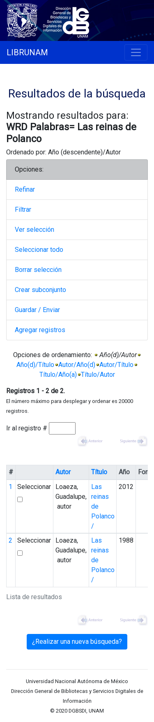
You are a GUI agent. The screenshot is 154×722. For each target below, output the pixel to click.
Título (99, 472)
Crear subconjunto (40, 290)
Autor (63, 472)
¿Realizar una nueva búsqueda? (77, 641)
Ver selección (34, 229)
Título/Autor (98, 374)
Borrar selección (38, 270)
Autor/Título (116, 365)
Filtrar (23, 209)
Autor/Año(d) (76, 365)
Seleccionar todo (39, 249)
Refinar (25, 189)
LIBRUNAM (27, 52)
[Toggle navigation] (135, 52)
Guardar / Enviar (37, 310)
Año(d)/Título (35, 365)
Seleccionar (34, 487)
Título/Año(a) (58, 374)
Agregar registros (40, 330)
